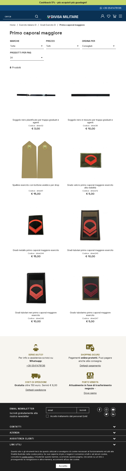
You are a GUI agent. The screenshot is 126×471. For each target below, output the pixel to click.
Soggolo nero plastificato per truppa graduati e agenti (36, 121)
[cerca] (17, 16)
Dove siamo (90, 393)
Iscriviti (83, 410)
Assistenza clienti (63, 439)
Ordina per (88, 41)
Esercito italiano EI (27, 25)
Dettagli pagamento (90, 365)
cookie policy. (27, 457)
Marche (14, 41)
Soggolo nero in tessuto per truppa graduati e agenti (90, 121)
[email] (61, 410)
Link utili (63, 444)
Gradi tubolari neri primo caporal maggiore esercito (36, 314)
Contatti (63, 427)
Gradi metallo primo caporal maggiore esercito (36, 250)
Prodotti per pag (20, 52)
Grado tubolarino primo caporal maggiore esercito (90, 314)
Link (85, 416)
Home (13, 25)
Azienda (63, 433)
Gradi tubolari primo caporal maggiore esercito (90, 250)
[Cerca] (36, 16)
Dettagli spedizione (36, 389)
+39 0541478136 (110, 8)
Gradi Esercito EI (48, 25)
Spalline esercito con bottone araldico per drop (35, 185)
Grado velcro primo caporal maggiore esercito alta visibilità (90, 186)
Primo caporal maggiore (72, 25)
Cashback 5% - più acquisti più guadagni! (63, 2)
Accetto (63, 465)
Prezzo (50, 41)
